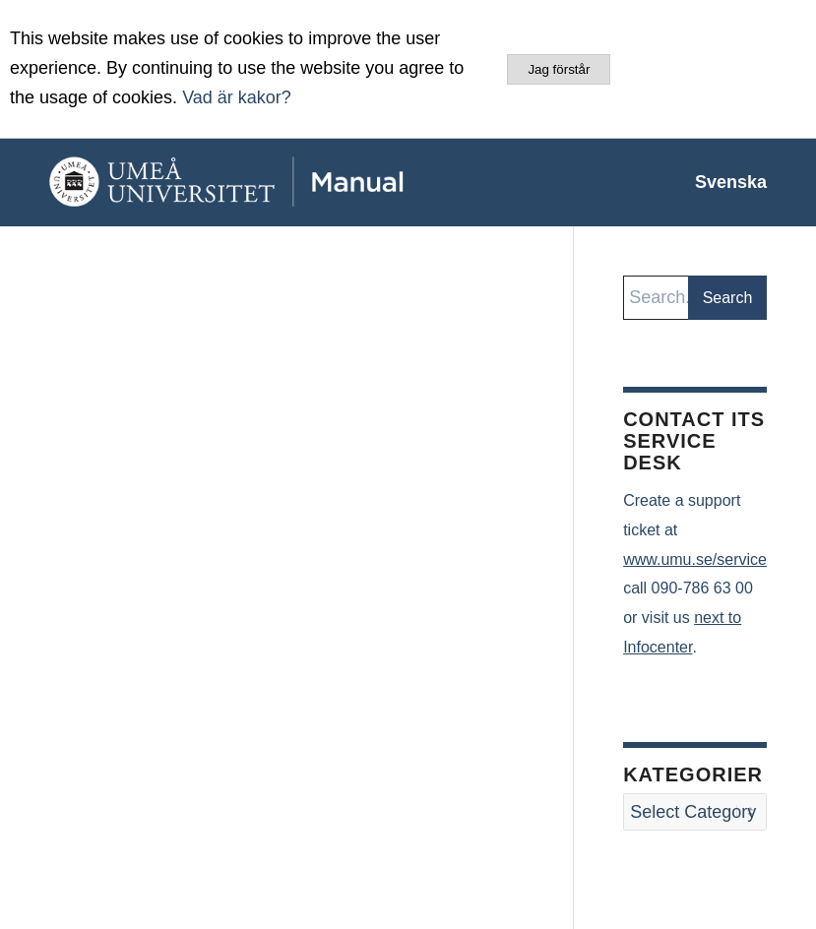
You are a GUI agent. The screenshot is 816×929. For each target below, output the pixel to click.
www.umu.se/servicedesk (711, 559)
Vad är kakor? (236, 97)
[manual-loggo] (270, 182)
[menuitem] (721, 182)
